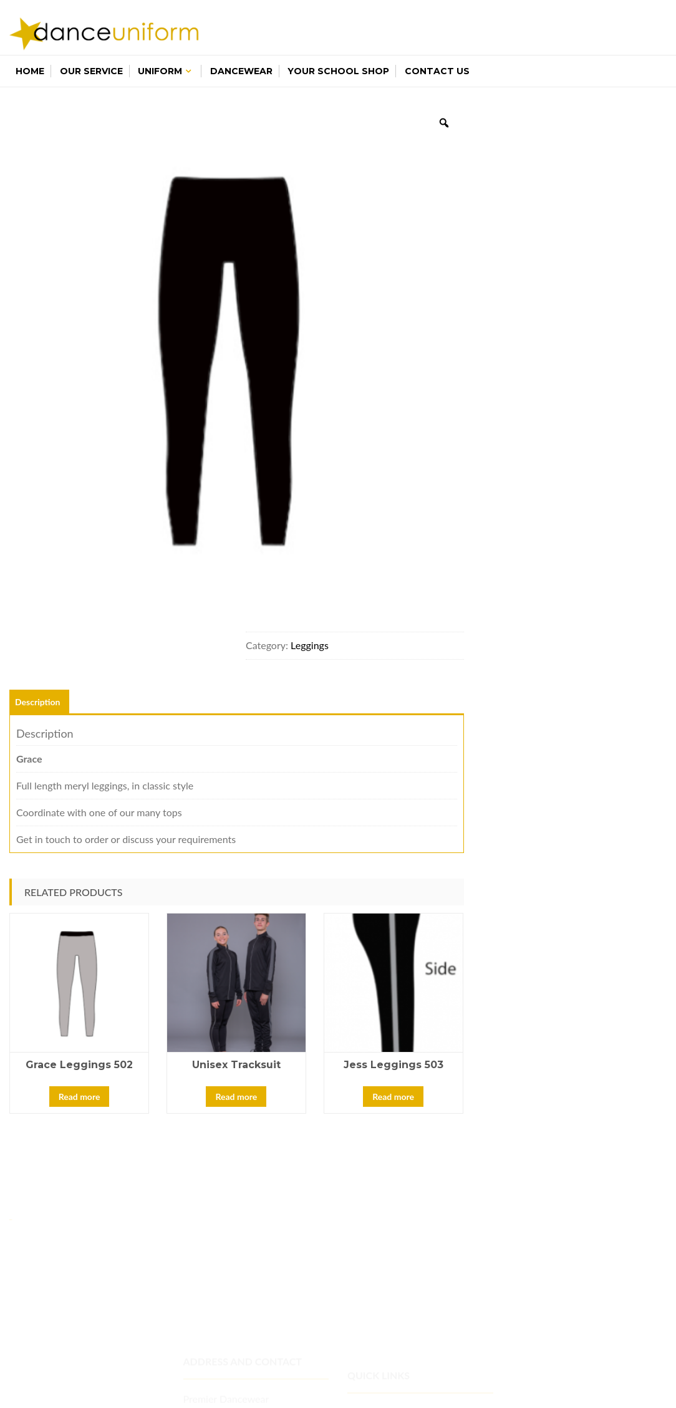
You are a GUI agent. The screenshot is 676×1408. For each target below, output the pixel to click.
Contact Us (437, 71)
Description (37, 702)
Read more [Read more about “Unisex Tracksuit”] (236, 1096)
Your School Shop (338, 71)
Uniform (160, 71)
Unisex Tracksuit (236, 1065)
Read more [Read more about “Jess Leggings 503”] (393, 1096)
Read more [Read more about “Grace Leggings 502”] (79, 1096)
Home (30, 71)
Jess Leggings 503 (393, 1065)
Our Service (91, 71)
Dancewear (241, 71)
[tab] (37, 702)
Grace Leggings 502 (79, 1065)
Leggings (310, 645)
